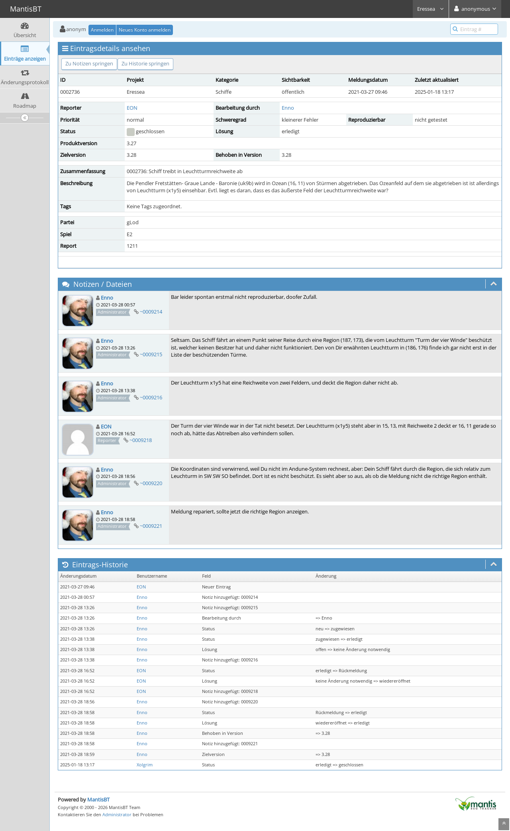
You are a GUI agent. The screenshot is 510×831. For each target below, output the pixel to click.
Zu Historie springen (145, 63)
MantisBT (98, 799)
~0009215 (151, 354)
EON (132, 107)
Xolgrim (145, 765)
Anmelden (102, 29)
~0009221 (151, 525)
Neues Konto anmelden (145, 29)
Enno (288, 107)
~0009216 (151, 397)
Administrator (116, 814)
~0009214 (151, 311)
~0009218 (140, 440)
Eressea (430, 8)
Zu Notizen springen (89, 63)
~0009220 (151, 483)
